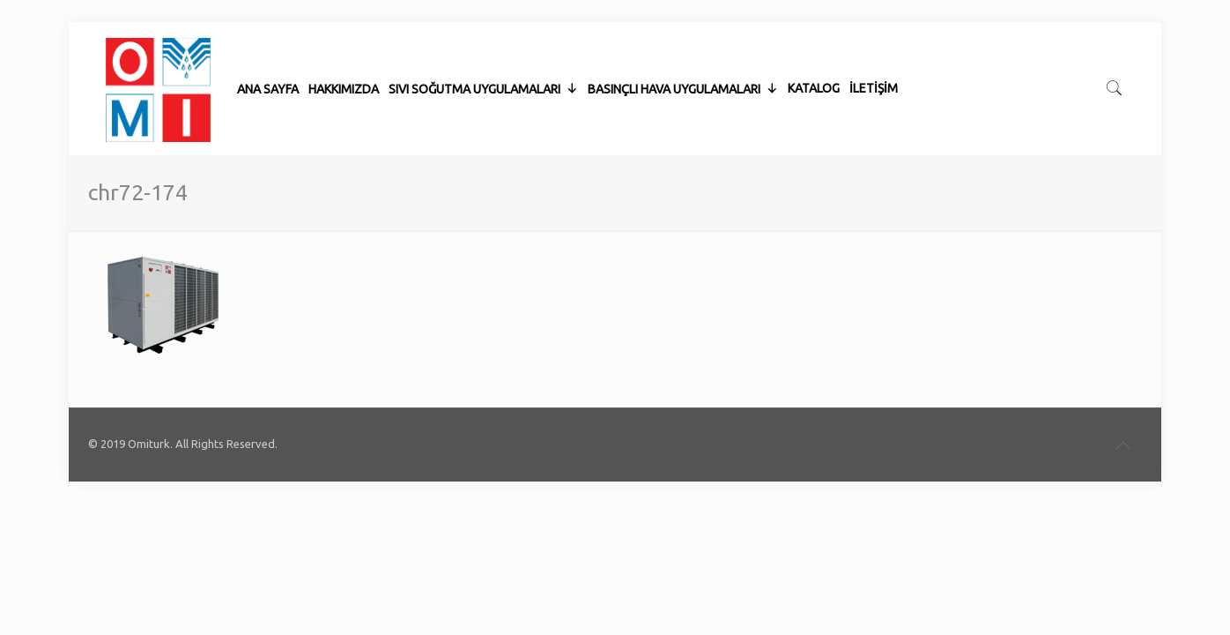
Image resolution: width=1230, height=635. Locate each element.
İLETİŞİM (873, 44)
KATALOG (814, 44)
